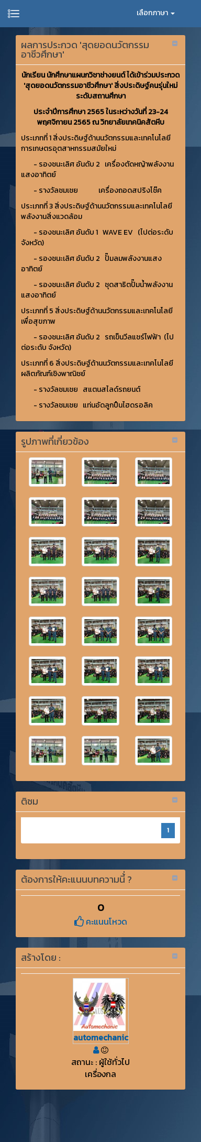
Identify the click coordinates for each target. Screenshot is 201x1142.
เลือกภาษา (156, 12)
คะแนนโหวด (100, 921)
